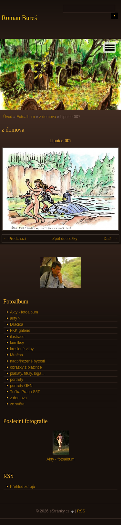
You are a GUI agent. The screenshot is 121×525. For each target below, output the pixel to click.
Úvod (7, 116)
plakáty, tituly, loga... (27, 373)
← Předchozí (15, 238)
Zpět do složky (64, 238)
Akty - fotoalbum (24, 312)
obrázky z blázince (26, 367)
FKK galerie (20, 330)
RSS (81, 511)
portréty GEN (21, 385)
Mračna (16, 355)
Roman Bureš (19, 17)
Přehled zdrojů (22, 486)
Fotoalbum (25, 116)
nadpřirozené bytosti (27, 361)
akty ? (15, 318)
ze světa (17, 404)
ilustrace (17, 336)
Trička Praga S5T (25, 392)
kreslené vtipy (22, 349)
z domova (47, 116)
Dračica (16, 324)
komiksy (17, 343)
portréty (16, 379)
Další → (110, 238)
